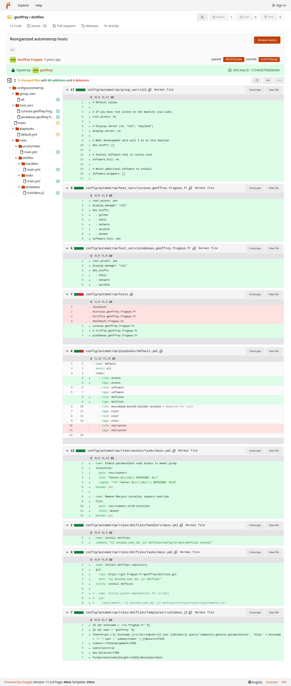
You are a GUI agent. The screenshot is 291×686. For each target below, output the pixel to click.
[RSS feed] (202, 17)
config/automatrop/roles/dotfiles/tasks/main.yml (129, 552)
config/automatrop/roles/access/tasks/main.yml (129, 451)
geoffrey (21, 17)
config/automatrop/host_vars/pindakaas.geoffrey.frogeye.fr (138, 248)
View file (274, 90)
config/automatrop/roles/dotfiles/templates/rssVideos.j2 (136, 612)
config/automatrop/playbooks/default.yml (122, 351)
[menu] (279, 80)
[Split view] (268, 80)
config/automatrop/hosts (107, 294)
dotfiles (37, 17)
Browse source (267, 40)
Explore (23, 5)
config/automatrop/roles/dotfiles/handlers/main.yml (132, 525)
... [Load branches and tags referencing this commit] (12, 49)
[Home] (8, 5)
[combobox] (257, 80)
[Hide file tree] (9, 80)
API (283, 682)
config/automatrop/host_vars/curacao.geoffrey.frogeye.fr (136, 188)
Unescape (255, 90)
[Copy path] (150, 90)
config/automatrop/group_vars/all (117, 90)
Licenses (272, 682)
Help (38, 5)
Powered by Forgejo (18, 682)
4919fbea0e (233, 59)
